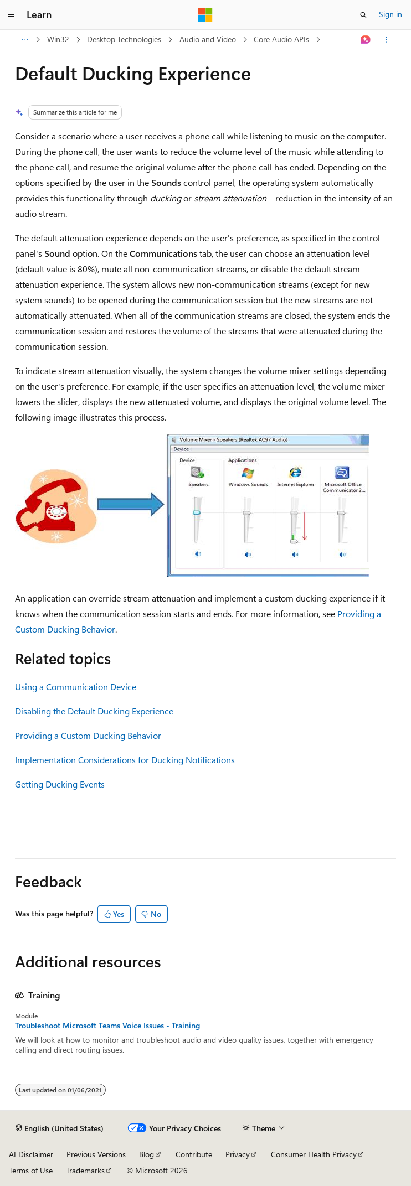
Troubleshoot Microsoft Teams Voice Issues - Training (107, 1025)
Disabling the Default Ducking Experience (94, 711)
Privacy (237, 1154)
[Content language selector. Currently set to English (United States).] (59, 1128)
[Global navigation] (11, 15)
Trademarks (85, 1170)
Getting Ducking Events (60, 784)
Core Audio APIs (281, 39)
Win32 (58, 39)
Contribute (194, 1154)
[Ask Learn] (366, 40)
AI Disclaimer (31, 1154)
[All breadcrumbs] (24, 40)
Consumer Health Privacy (314, 1154)
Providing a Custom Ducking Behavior (88, 735)
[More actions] (386, 40)
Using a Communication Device (75, 686)
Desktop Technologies (124, 39)
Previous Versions (96, 1154)
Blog (146, 1154)
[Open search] (363, 15)
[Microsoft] (205, 15)
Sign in (390, 14)
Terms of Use (31, 1170)
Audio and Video (207, 39)
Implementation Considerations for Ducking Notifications (125, 759)
